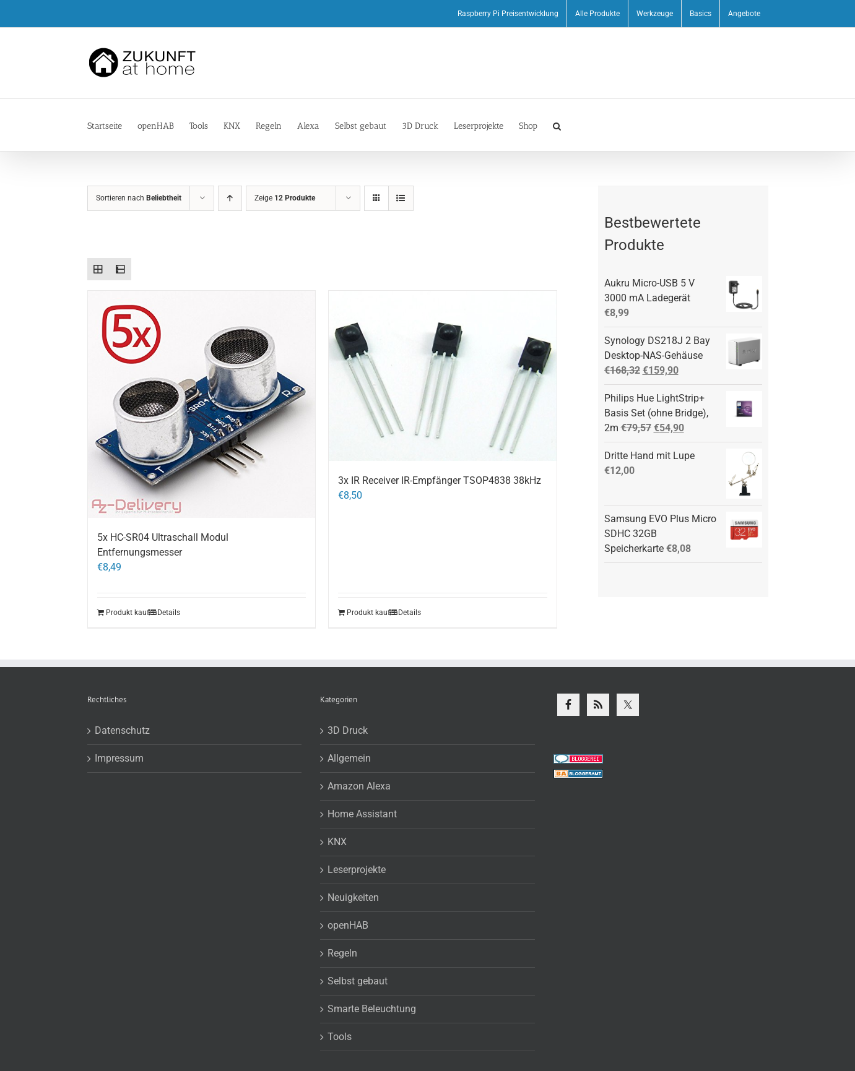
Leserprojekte (357, 869)
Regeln (342, 953)
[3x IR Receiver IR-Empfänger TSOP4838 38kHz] (443, 376)
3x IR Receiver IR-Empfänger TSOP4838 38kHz (439, 480)
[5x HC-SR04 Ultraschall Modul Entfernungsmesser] (202, 404)
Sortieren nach (138, 198)
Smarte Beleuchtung (372, 1009)
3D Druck (348, 730)
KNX (337, 842)
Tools (340, 1037)
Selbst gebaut (358, 981)
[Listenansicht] (401, 198)
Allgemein (349, 758)
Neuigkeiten (353, 897)
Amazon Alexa (359, 786)
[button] (557, 125)
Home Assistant (362, 814)
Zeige (284, 198)
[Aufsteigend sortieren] (230, 198)
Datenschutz (122, 730)
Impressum (119, 758)
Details (168, 612)
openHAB (348, 925)
